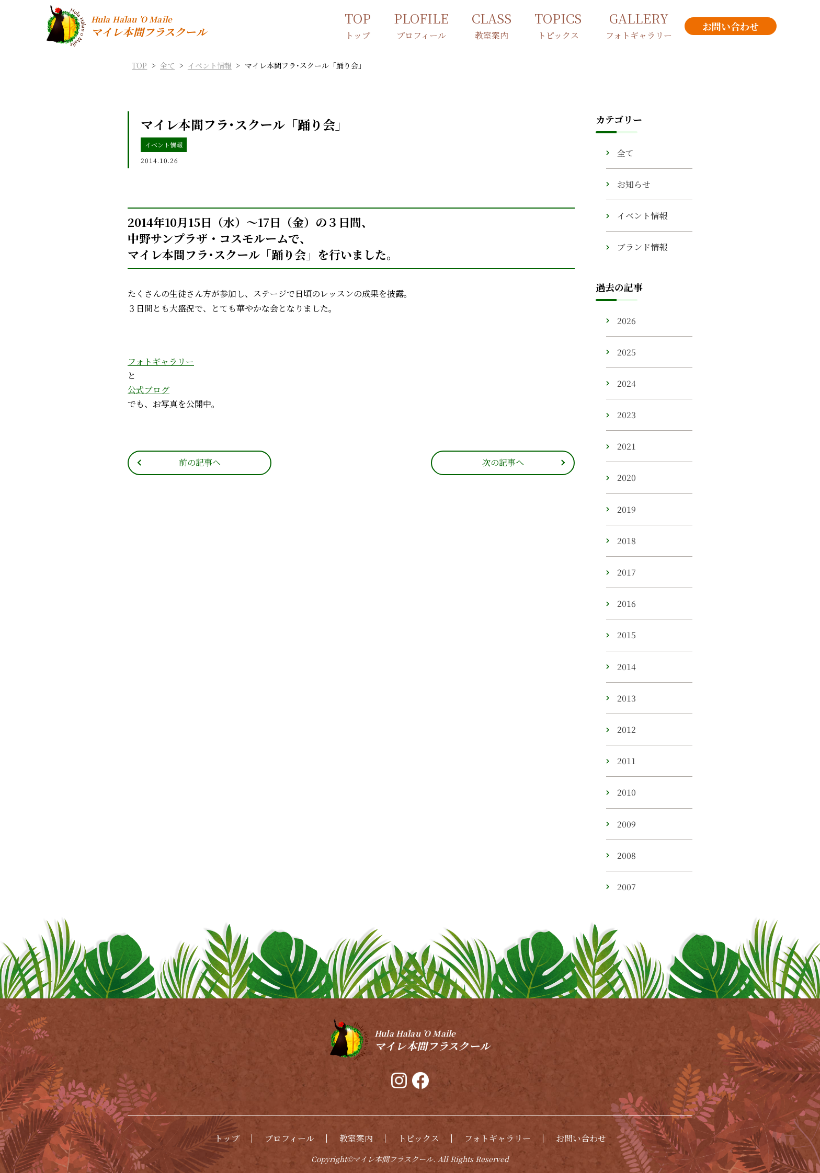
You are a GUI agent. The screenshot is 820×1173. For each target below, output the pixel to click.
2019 (626, 509)
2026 (626, 321)
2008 (626, 855)
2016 (626, 603)
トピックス (418, 1138)
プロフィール (289, 1138)
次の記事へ (503, 462)
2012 (626, 729)
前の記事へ (200, 462)
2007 (626, 887)
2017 (626, 572)
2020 (626, 478)
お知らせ (634, 184)
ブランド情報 (642, 247)
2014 (626, 667)
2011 (626, 761)
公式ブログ (148, 390)
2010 (626, 792)
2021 (626, 446)
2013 (626, 698)
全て (625, 153)
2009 (626, 824)
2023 (626, 415)
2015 (626, 635)
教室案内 (356, 1138)
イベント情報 (164, 144)
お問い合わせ (581, 1138)
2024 (626, 383)
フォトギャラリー (161, 361)
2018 (626, 541)
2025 (626, 352)
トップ (227, 1138)
